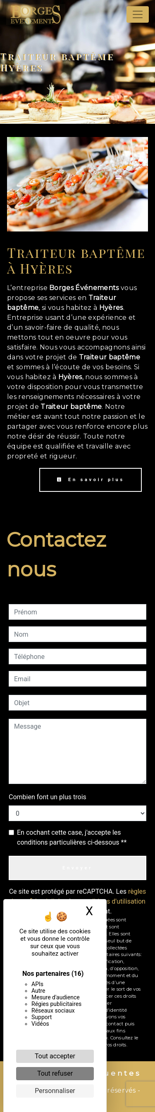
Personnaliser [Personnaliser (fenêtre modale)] (55, 1091)
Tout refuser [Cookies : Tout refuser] (55, 1073)
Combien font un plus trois (47, 797)
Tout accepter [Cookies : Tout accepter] (55, 1056)
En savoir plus (90, 479)
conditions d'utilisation (112, 901)
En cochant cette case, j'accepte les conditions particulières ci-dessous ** (71, 837)
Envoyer (77, 868)
